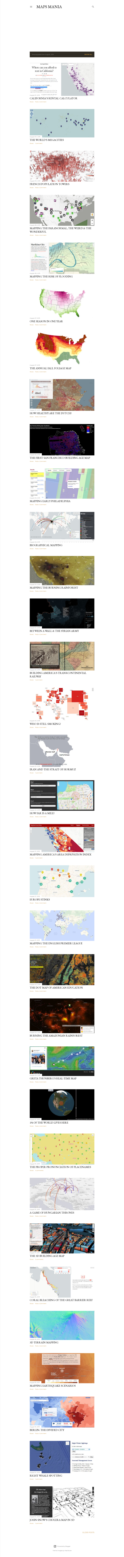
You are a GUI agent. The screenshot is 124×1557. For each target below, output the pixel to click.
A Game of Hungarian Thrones (52, 1212)
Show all (88, 54)
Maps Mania (49, 6)
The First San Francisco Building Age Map (60, 458)
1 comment (38, 143)
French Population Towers (49, 184)
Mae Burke (68, 1550)
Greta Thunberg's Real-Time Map (53, 1078)
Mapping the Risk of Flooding (51, 276)
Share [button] (31, 102)
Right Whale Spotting (46, 1475)
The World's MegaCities (47, 140)
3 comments (39, 1259)
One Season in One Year (46, 321)
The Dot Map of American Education (56, 987)
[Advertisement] (62, 30)
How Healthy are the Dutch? (51, 413)
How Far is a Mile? (42, 813)
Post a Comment (40, 102)
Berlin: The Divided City (47, 1430)
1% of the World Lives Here (49, 1122)
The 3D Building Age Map (47, 1256)
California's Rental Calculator (53, 98)
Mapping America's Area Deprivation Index (60, 854)
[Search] (93, 6)
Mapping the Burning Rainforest (54, 587)
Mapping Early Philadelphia (50, 501)
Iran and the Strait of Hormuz (53, 769)
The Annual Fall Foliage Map (50, 368)
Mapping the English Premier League (56, 943)
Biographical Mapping (46, 545)
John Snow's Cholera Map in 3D (52, 1520)
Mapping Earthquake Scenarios (53, 1385)
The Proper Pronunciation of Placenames (60, 1167)
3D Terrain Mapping (44, 1342)
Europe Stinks (40, 899)
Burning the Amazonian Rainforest (56, 1035)
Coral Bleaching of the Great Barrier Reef (61, 1300)
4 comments (39, 1170)
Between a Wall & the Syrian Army (54, 631)
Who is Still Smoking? (45, 724)
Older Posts (88, 1532)
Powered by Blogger (62, 1546)
